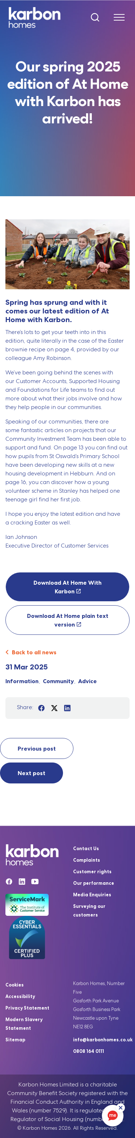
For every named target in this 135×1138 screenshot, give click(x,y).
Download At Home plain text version (67, 620)
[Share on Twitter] (54, 708)
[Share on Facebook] (41, 708)
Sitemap (15, 1039)
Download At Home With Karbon (67, 586)
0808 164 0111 (88, 1051)
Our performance (93, 883)
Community (58, 681)
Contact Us (86, 848)
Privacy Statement (27, 1008)
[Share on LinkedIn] (67, 708)
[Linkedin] (22, 882)
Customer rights (92, 871)
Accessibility (20, 996)
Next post (31, 773)
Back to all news (31, 652)
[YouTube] (35, 882)
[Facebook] (9, 882)
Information (22, 681)
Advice (87, 681)
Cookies (14, 985)
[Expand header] (116, 17)
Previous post (37, 748)
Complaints (86, 860)
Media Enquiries (92, 894)
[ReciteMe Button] (120, 1107)
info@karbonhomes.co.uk (102, 1039)
